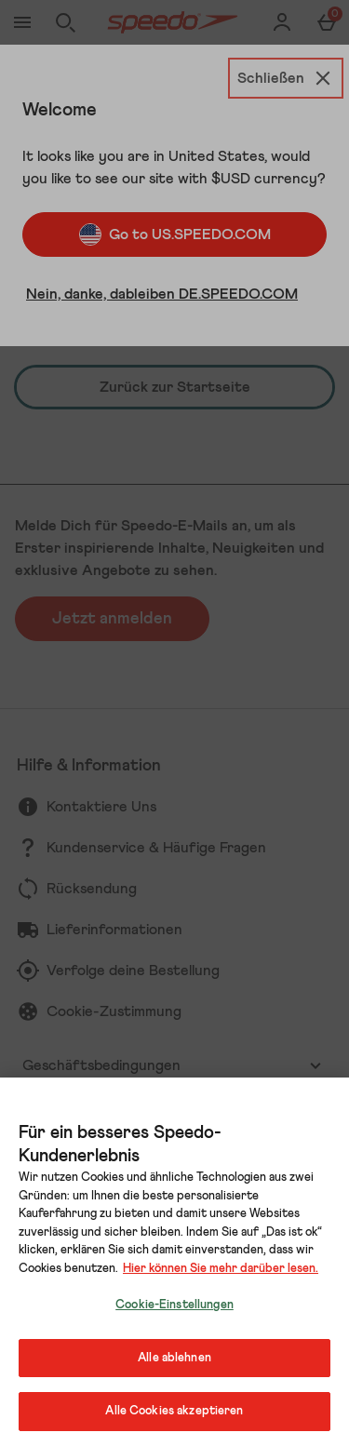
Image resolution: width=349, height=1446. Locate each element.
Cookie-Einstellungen (174, 1305)
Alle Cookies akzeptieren (174, 1411)
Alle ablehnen (174, 1358)
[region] (174, 1262)
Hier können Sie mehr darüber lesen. (220, 1269)
